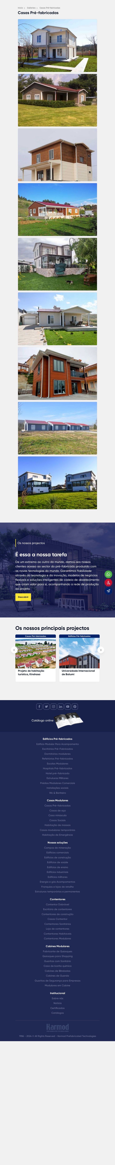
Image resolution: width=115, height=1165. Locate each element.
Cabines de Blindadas (57, 970)
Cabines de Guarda (57, 975)
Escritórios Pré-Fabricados (57, 748)
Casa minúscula (57, 815)
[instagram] (53, 706)
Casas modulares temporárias (57, 830)
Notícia (58, 1003)
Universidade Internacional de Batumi (78, 672)
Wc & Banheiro (57, 792)
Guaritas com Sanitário (57, 961)
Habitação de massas (58, 825)
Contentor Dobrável (57, 904)
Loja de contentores (57, 928)
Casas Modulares (57, 800)
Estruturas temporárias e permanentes (57, 891)
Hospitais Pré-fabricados (57, 768)
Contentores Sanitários (57, 923)
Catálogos (57, 1012)
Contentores (57, 899)
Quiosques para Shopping (57, 956)
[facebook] (39, 706)
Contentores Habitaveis (57, 933)
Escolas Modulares (57, 763)
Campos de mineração (57, 847)
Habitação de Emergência (57, 834)
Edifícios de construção (57, 857)
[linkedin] (61, 706)
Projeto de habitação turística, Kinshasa (31, 672)
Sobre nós (57, 998)
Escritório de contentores (57, 909)
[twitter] (46, 706)
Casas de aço (57, 810)
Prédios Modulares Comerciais (57, 783)
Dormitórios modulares (57, 753)
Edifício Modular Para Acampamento (57, 744)
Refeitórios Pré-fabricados (57, 758)
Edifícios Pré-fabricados (79, 636)
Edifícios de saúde (57, 862)
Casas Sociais (57, 820)
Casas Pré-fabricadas (35, 636)
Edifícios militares (57, 877)
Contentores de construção (57, 914)
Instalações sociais (57, 787)
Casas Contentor (57, 919)
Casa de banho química (58, 965)
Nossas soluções (58, 842)
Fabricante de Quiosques (57, 951)
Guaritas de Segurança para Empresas (57, 980)
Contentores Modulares (57, 938)
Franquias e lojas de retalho (57, 886)
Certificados (57, 1008)
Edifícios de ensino (57, 867)
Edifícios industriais (57, 872)
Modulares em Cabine (57, 985)
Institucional (57, 993)
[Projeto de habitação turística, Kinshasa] (35, 655)
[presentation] (14, 650)
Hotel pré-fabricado (57, 773)
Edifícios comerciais (57, 852)
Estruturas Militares (57, 778)
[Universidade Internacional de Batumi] (79, 655)
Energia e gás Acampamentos (57, 881)
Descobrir (23, 597)
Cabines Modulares (57, 946)
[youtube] (68, 706)
